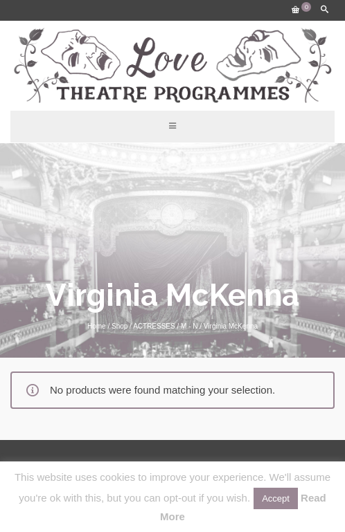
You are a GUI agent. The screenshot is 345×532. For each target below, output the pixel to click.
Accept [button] (276, 498)
